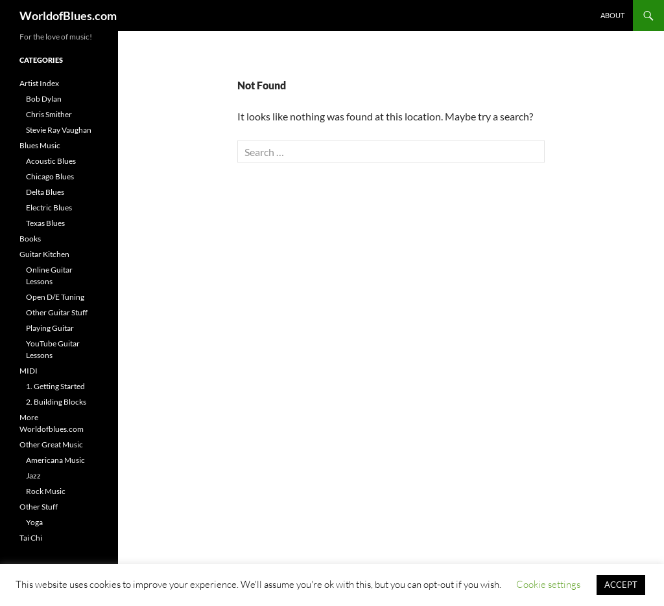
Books (30, 238)
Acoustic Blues (51, 161)
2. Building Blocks (56, 402)
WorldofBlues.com (68, 15)
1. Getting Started (55, 386)
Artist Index (39, 83)
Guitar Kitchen (44, 254)
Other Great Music (51, 444)
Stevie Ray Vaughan (58, 130)
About (612, 15)
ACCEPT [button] (620, 584)
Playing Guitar (50, 328)
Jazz (33, 475)
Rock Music (45, 491)
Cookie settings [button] (548, 584)
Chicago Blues (50, 176)
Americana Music (55, 460)
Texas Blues (45, 223)
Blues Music (39, 145)
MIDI (28, 371)
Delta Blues (45, 192)
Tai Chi (30, 538)
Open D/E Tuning (55, 297)
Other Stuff (38, 506)
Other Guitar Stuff (57, 312)
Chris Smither (49, 114)
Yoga (34, 522)
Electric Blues (49, 207)
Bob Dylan (44, 99)
